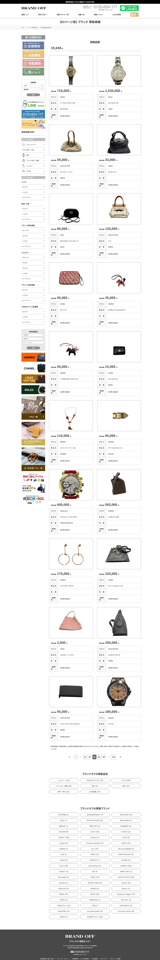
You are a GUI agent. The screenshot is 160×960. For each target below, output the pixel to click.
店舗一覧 (81, 14)
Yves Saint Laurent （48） (126, 905)
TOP (22, 28)
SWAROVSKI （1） (95, 894)
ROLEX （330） (94, 888)
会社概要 (94, 953)
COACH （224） (126, 837)
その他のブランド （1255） (95, 911)
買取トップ (25, 14)
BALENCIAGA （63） (126, 809)
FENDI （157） (95, 848)
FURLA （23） (64, 854)
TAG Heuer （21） (126, 894)
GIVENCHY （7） (95, 854)
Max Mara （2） (63, 877)
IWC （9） (95, 866)
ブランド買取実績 (32, 28)
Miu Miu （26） (126, 877)
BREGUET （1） (64, 820)
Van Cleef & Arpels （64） (95, 905)
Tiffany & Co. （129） (64, 900)
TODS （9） (95, 900)
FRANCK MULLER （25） (126, 848)
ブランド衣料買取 (28, 285)
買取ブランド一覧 (63, 14)
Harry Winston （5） (95, 860)
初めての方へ (42, 14)
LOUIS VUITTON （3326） (126, 871)
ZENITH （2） (64, 911)
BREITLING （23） (95, 820)
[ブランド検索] (33, 338)
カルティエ (25, 257)
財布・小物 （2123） (64, 786)
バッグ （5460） (126, 774)
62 (90, 751)
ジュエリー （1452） (64, 774)
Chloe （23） (126, 831)
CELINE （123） (126, 826)
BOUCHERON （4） (126, 814)
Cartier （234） (95, 826)
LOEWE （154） (95, 871)
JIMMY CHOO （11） (126, 866)
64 (99, 751)
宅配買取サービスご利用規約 (80, 953)
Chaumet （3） (95, 831)
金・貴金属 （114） (95, 786)
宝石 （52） (95, 780)
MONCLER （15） (63, 883)
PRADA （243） (63, 888)
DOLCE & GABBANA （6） (126, 843)
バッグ (23, 182)
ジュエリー (25, 252)
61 (85, 751)
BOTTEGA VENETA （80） (95, 814)
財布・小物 (25, 204)
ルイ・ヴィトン (26, 197)
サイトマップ (103, 953)
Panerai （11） (126, 883)
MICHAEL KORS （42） (95, 877)
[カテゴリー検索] (33, 335)
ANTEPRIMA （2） (63, 809)
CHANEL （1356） (63, 831)
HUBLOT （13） (64, 866)
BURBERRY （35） (126, 820)
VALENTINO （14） (64, 905)
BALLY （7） (63, 814)
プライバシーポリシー (63, 953)
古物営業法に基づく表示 (47, 953)
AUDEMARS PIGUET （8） (95, 809)
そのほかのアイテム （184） (95, 774)
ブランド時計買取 (28, 225)
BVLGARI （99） (64, 826)
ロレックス (25, 230)
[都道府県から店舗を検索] (33, 89)
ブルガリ (25, 263)
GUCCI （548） (63, 860)
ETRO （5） (64, 848)
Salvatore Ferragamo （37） (126, 888)
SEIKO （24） (64, 894)
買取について (98, 14)
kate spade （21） (63, 871)
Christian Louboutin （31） (95, 837)
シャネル (25, 192)
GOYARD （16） (126, 854)
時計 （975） (126, 780)
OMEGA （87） (95, 883)
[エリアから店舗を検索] (33, 85)
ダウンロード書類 (115, 953)
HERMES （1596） (126, 860)
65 (104, 751)
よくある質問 (116, 14)
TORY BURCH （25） (126, 900)
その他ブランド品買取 (29, 306)
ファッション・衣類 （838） (64, 780)
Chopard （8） (63, 837)
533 (113, 751)
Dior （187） (95, 843)
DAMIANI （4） (63, 843)
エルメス (25, 187)
